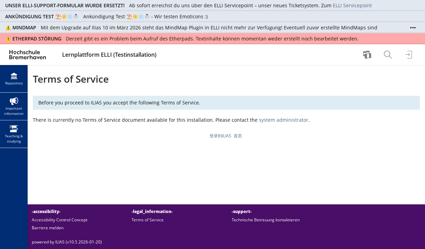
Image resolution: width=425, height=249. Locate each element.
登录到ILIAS (220, 136)
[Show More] (413, 27)
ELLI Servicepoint (352, 5)
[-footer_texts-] (226, 242)
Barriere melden (48, 228)
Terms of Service (148, 220)
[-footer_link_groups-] (226, 219)
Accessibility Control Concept (59, 220)
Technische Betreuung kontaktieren (266, 220)
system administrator (283, 120)
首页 (238, 136)
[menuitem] (368, 54)
